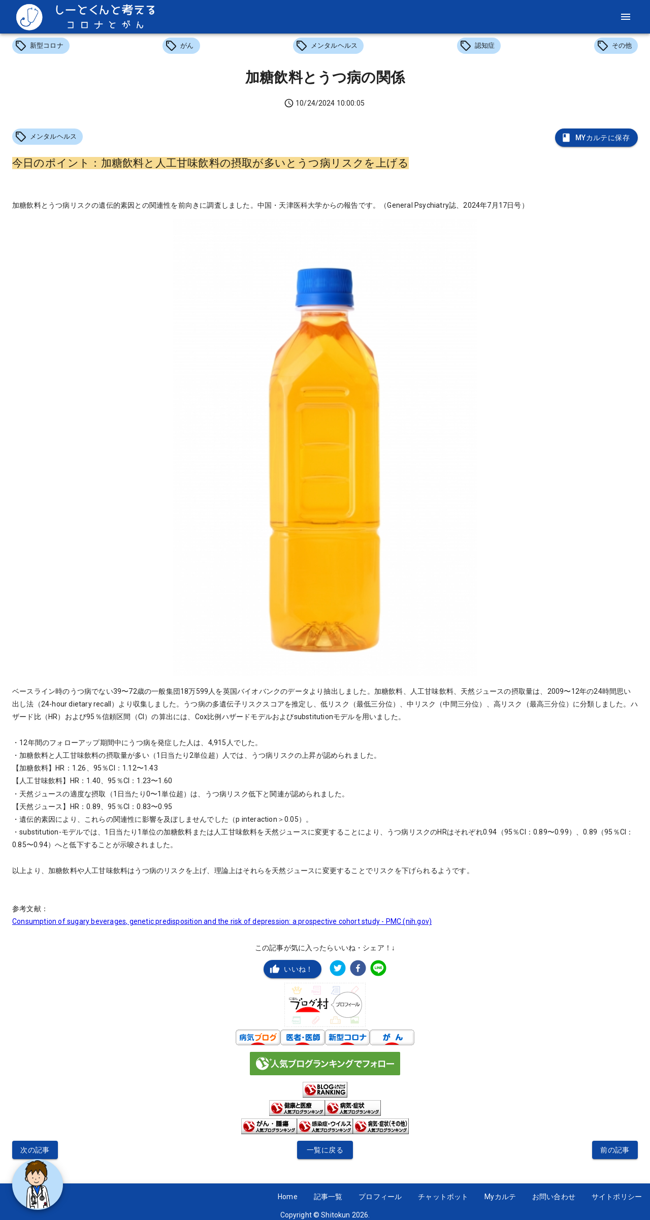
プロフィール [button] (380, 1196)
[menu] (625, 17)
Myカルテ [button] (500, 1196)
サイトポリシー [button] (616, 1196)
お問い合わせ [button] (553, 1196)
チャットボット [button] (443, 1196)
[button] (41, 46)
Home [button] (288, 1196)
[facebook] (358, 969)
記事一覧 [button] (328, 1196)
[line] (378, 969)
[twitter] (338, 969)
